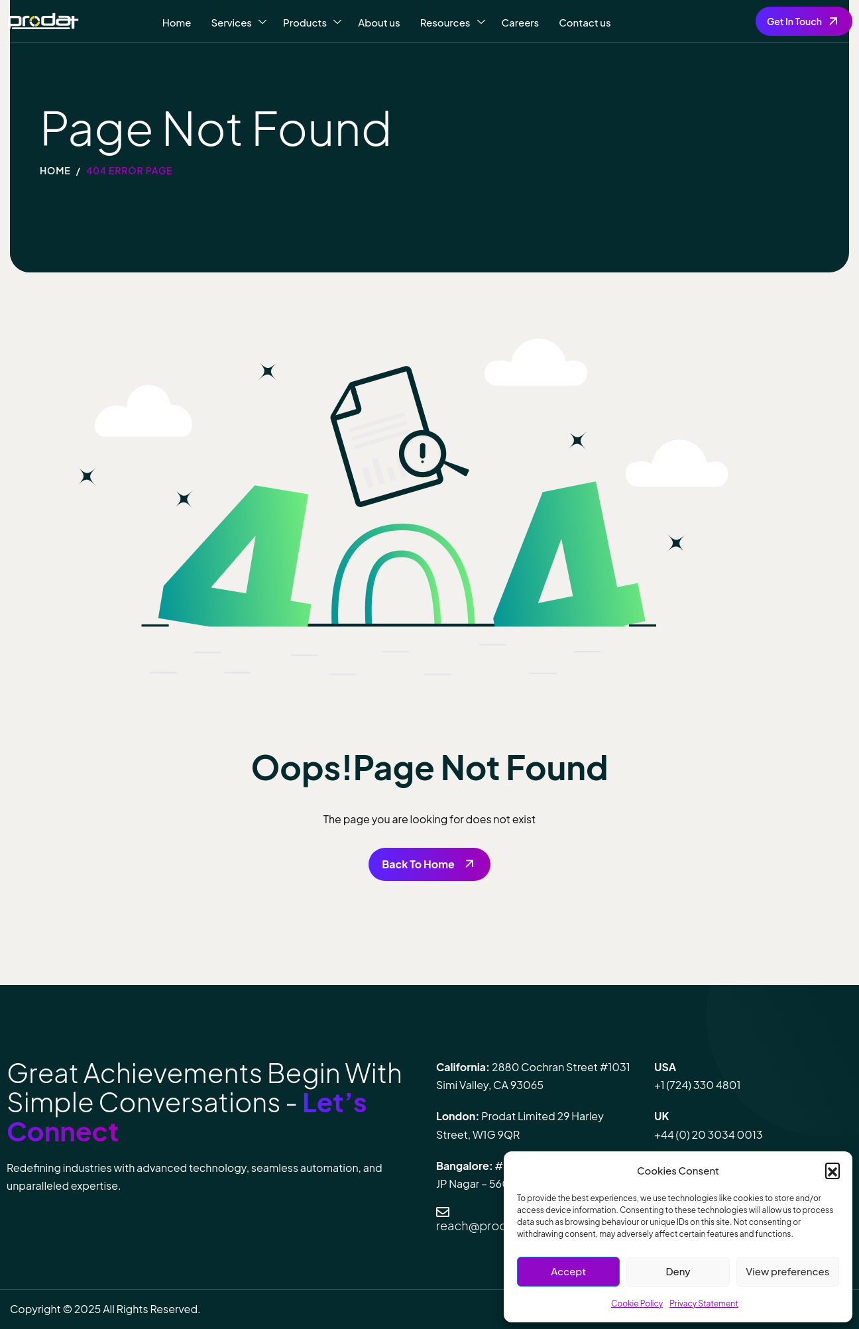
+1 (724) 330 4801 (697, 1085)
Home (177, 22)
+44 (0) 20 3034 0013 (708, 1134)
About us (379, 22)
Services (238, 22)
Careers (521, 22)
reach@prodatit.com (495, 1225)
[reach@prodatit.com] (442, 1212)
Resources (452, 22)
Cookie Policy (637, 1303)
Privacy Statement (703, 1303)
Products (312, 22)
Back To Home (418, 864)
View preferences (787, 1271)
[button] (832, 1170)
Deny (677, 1271)
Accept (568, 1271)
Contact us (584, 22)
